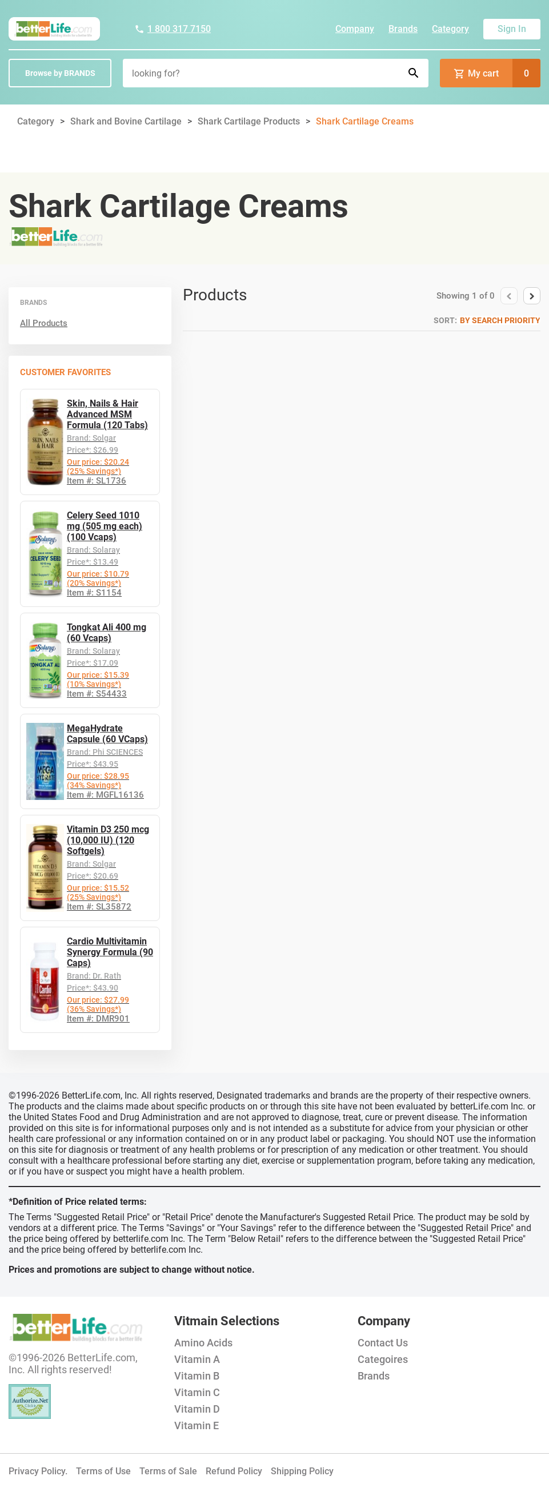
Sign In (512, 28)
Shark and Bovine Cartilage (126, 121)
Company (354, 28)
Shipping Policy (302, 1471)
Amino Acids (203, 1343)
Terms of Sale (168, 1471)
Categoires (383, 1359)
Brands (403, 28)
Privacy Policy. (38, 1471)
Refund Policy (234, 1471)
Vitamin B (196, 1376)
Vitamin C (197, 1392)
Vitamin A (197, 1359)
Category (450, 28)
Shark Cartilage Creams (365, 121)
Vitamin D (197, 1409)
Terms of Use (103, 1471)
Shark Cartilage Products (249, 121)
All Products (43, 323)
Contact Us (383, 1343)
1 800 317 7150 (172, 28)
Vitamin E (196, 1425)
